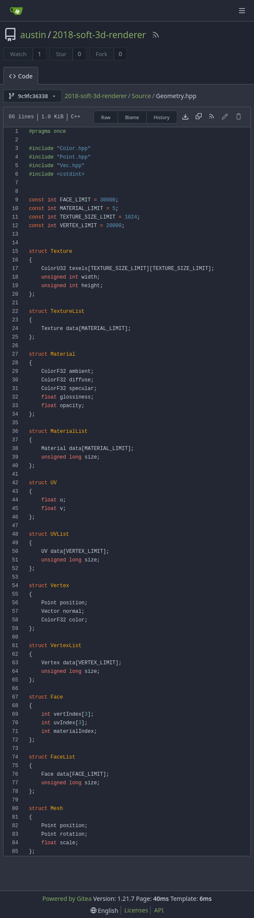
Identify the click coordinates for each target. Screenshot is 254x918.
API (158, 910)
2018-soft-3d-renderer (99, 34)
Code (21, 76)
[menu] (104, 910)
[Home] (16, 10)
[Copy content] (198, 117)
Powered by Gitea (67, 898)
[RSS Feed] (156, 35)
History (161, 117)
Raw (106, 117)
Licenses (136, 910)
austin (33, 34)
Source (141, 96)
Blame (132, 117)
